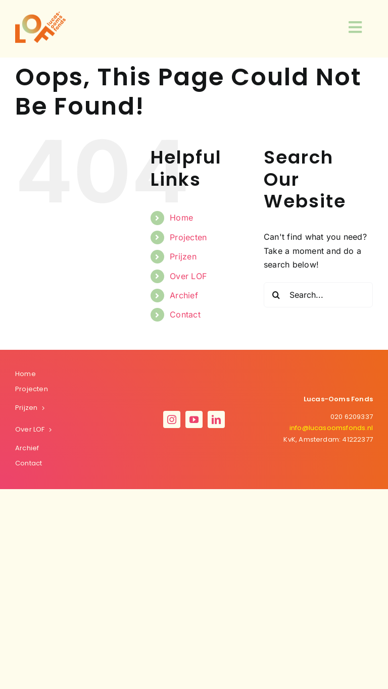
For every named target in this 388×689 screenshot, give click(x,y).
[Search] (276, 294)
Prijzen (183, 256)
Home (181, 218)
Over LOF (188, 276)
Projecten (188, 237)
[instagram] (171, 419)
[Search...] (318, 294)
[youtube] (194, 419)
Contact (185, 314)
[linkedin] (216, 419)
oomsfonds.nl (331, 428)
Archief (184, 295)
